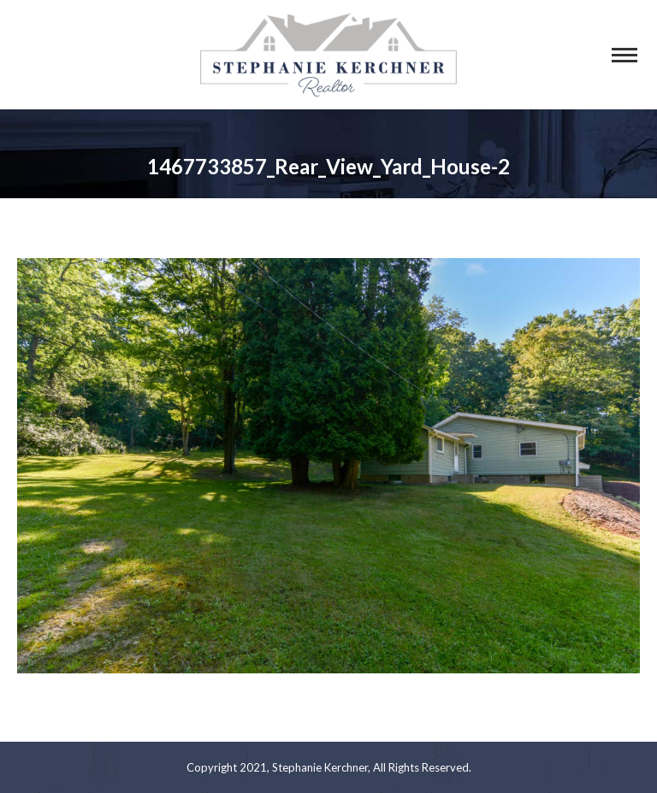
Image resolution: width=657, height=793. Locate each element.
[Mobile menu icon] (624, 55)
